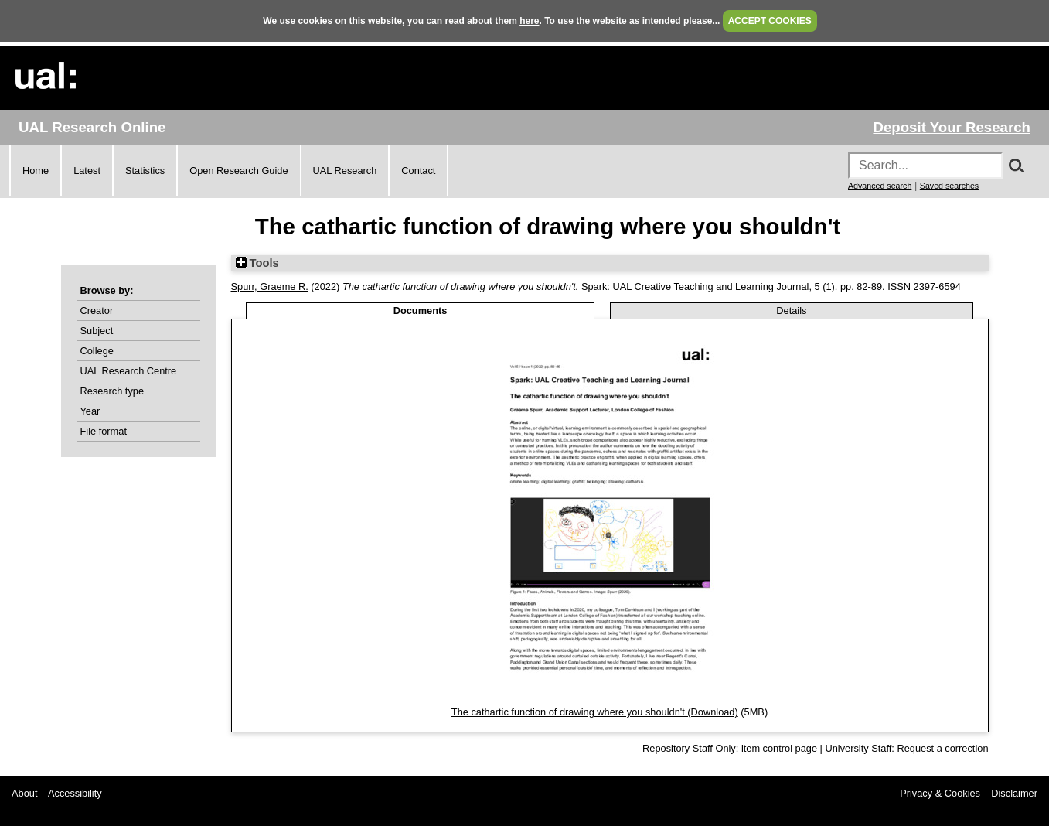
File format (103, 431)
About (24, 793)
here (529, 20)
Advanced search (879, 185)
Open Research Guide (238, 170)
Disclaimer (1014, 793)
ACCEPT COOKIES (770, 20)
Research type (112, 391)
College (97, 351)
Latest (86, 170)
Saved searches (949, 185)
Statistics (145, 170)
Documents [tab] (420, 310)
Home (35, 170)
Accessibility (75, 793)
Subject (97, 330)
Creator (97, 310)
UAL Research (345, 170)
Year (90, 411)
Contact (418, 170)
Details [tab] (791, 310)
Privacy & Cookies (940, 793)
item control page (779, 748)
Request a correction (942, 748)
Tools (257, 263)
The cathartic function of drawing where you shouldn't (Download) (594, 712)
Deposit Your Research (951, 127)
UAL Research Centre (128, 371)
